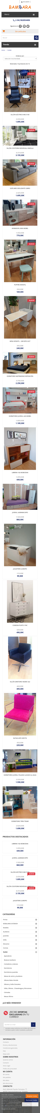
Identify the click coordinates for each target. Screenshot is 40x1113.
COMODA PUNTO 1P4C (20, 625)
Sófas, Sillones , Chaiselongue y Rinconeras (18, 988)
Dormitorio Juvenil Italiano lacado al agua (20, 775)
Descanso (6, 944)
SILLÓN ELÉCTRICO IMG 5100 (20, 115)
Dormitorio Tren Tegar (20, 821)
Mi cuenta (26, 2)
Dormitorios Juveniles (11, 972)
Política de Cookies (15, 1102)
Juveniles (6, 936)
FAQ (4, 1051)
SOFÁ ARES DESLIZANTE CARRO (20, 188)
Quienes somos (8, 1060)
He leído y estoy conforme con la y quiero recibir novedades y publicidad (19, 1029)
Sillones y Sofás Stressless (12, 984)
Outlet (5, 952)
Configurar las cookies (8, 1108)
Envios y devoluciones (10, 1045)
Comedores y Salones (11, 964)
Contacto (6, 1042)
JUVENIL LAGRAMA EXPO (20, 512)
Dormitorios (8, 968)
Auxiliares (6, 932)
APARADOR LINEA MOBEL (20, 228)
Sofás (5, 940)
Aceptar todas (32, 1096)
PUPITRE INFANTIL (20, 285)
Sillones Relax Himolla (11, 980)
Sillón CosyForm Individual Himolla (20, 148)
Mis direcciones (8, 1083)
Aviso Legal (6, 1066)
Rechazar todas (31, 1100)
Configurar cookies (30, 1104)
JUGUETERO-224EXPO (20, 569)
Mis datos (6, 1080)
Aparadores (8, 956)
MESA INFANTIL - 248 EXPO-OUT (20, 341)
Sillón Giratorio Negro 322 (20, 682)
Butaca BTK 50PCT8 (20, 738)
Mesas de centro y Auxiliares (13, 976)
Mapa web (6, 1054)
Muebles (6, 928)
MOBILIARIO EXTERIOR (10, 924)
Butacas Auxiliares (10, 960)
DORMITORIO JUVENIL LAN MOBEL (20, 416)
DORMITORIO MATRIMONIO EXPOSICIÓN (20, 376)
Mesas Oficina (8, 996)
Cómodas (7, 992)
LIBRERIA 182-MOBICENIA (20, 472)
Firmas (5, 920)
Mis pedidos (7, 1077)
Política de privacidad (10, 1069)
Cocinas (5, 948)
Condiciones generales (10, 1048)
